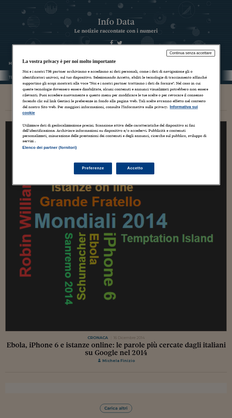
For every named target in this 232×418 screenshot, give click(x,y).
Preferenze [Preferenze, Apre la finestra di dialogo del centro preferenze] (93, 168)
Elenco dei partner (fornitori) (50, 148)
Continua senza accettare (191, 53)
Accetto (135, 168)
